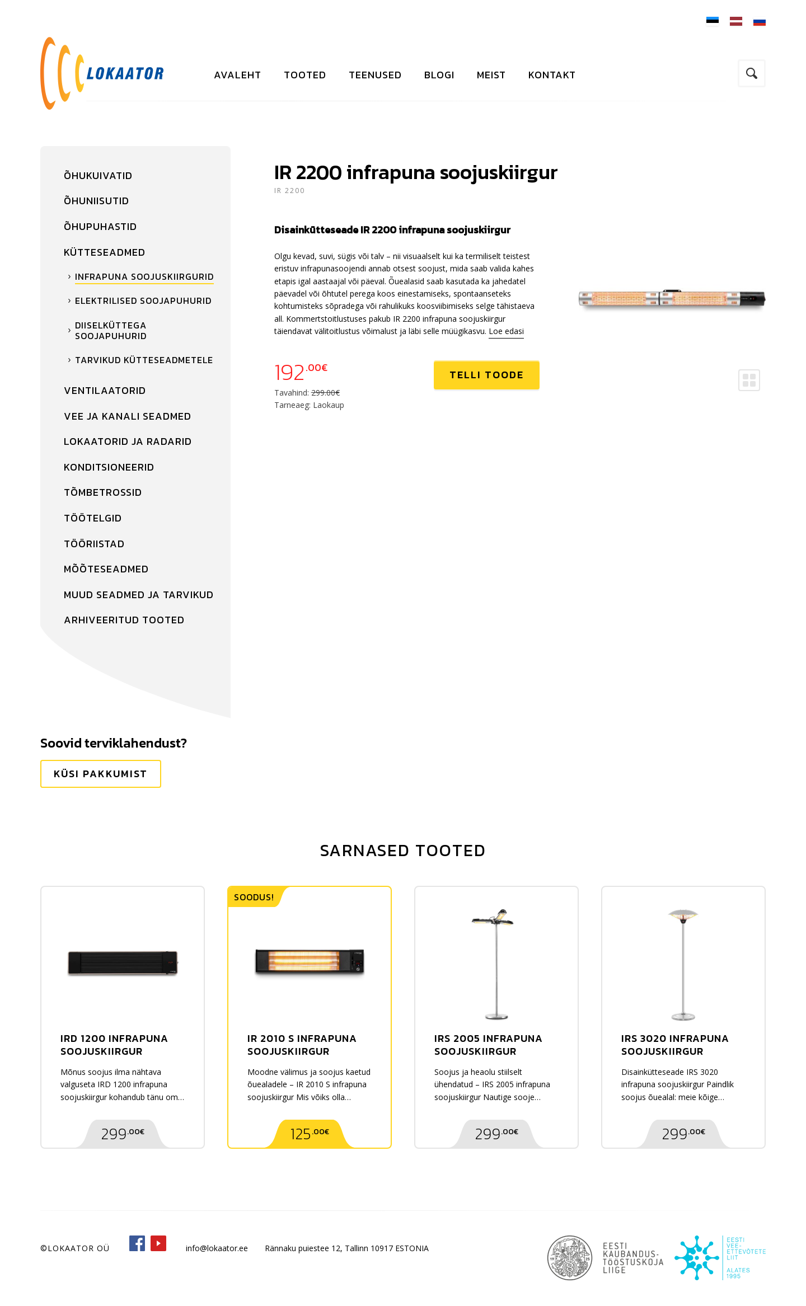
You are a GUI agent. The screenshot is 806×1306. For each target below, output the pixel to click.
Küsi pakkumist (101, 773)
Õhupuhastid (100, 226)
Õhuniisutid (96, 200)
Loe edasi (506, 331)
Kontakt (552, 74)
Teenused (375, 74)
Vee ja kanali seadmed (127, 416)
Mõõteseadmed (106, 568)
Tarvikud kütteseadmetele (144, 360)
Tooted (305, 74)
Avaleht (237, 74)
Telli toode (486, 374)
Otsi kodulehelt (752, 73)
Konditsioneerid (109, 467)
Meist (491, 74)
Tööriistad (94, 543)
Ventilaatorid (105, 390)
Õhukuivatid (98, 175)
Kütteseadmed (105, 252)
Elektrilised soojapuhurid (143, 300)
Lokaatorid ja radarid (128, 441)
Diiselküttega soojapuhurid (111, 330)
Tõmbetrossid (103, 492)
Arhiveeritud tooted (124, 619)
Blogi (439, 74)
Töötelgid (93, 517)
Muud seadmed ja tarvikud (139, 594)
